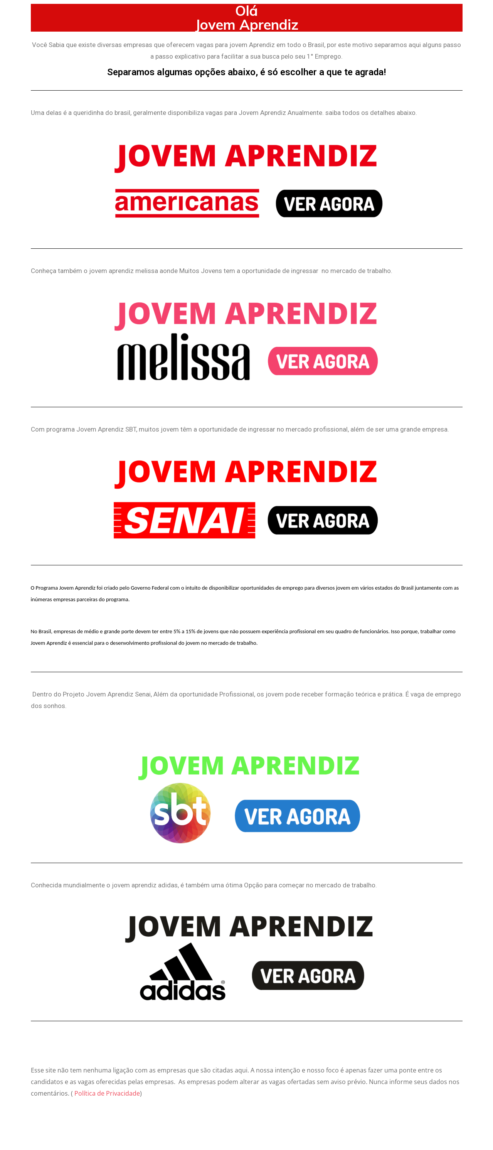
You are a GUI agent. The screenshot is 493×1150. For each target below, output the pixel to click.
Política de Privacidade (107, 1093)
